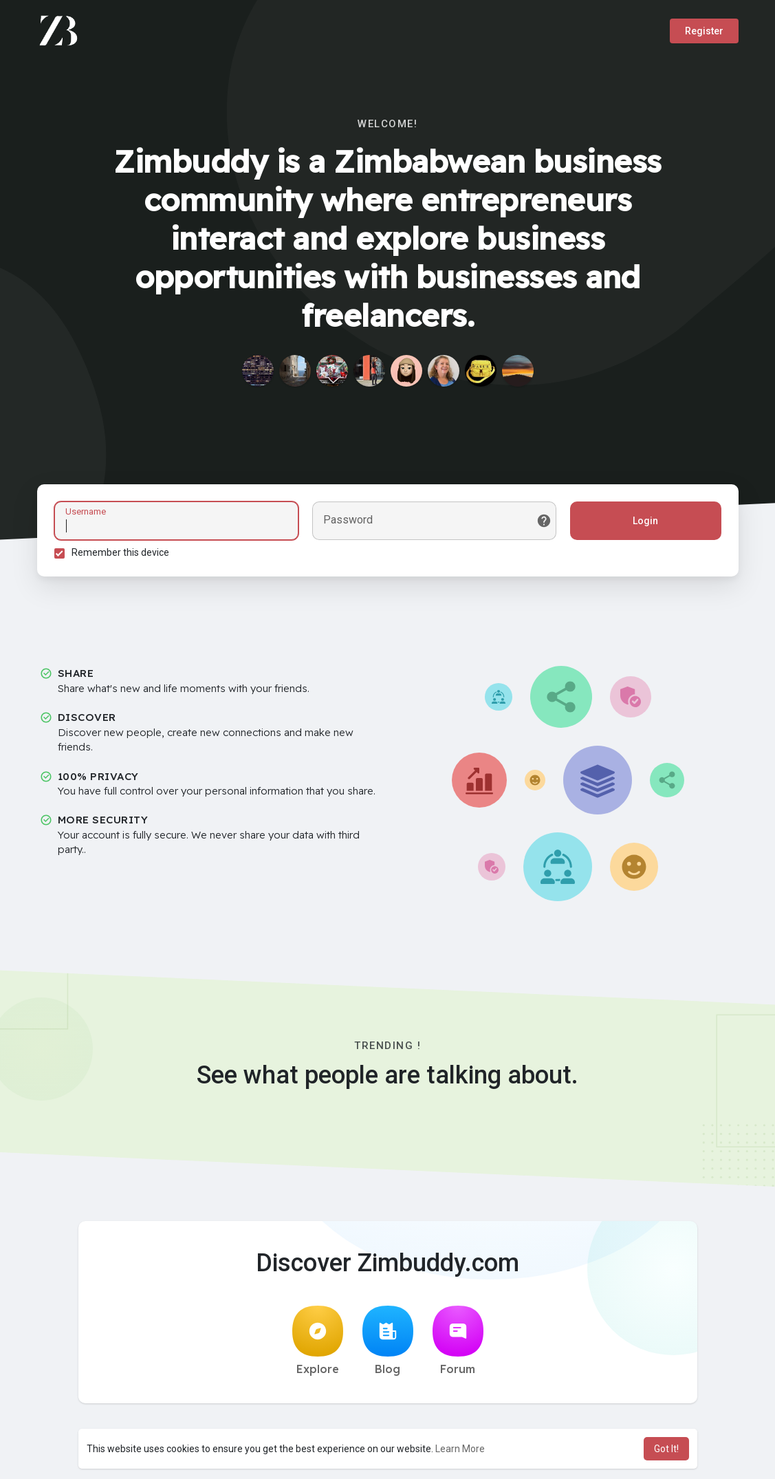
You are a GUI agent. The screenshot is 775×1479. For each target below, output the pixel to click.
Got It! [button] (666, 1448)
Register (704, 30)
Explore (317, 1341)
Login (645, 520)
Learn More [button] (460, 1448)
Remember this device (120, 552)
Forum (458, 1341)
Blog (387, 1341)
